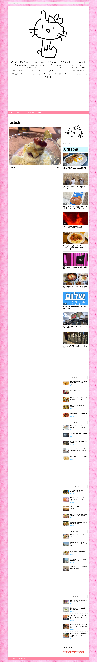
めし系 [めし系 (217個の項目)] (14, 62)
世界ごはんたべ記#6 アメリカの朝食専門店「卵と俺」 (78, 522)
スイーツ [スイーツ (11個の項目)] (13, 67)
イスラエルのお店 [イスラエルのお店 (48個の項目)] (78, 62)
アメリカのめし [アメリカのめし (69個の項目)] (52, 62)
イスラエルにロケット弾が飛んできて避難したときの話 (78, 559)
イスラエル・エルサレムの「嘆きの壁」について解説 (78, 567)
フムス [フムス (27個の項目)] (83, 67)
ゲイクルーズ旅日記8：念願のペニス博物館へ (78, 441)
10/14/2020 (73, 436)
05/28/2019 (73, 452)
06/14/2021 (73, 603)
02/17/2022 (73, 493)
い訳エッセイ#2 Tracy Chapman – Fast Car (79, 507)
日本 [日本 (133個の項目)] (44, 74)
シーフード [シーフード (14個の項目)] (83, 65)
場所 (18, 112)
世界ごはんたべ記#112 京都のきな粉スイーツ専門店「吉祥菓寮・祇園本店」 (78, 626)
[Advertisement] (48, 96)
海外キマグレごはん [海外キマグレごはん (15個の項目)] (73, 74)
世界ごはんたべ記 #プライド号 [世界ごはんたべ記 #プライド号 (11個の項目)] (64, 70)
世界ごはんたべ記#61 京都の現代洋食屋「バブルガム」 (78, 601)
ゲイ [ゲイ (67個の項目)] (50, 65)
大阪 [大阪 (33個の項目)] (20, 74)
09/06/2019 (73, 547)
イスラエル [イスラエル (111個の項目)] (65, 62)
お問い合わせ (31, 112)
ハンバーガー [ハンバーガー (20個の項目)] (63, 67)
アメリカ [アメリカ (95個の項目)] (24, 62)
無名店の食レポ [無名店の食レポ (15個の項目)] (83, 74)
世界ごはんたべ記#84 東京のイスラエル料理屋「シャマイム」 (78, 398)
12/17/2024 (73, 391)
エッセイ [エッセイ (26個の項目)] (38, 65)
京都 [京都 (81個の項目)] (82, 70)
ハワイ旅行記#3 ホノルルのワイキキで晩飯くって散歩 (78, 490)
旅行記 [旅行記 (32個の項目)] (38, 74)
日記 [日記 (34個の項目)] (48, 74)
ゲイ (24, 112)
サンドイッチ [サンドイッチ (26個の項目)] (74, 65)
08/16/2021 (73, 401)
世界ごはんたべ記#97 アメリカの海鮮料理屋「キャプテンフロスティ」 (78, 515)
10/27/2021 (73, 629)
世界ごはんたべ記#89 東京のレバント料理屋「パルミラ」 (78, 406)
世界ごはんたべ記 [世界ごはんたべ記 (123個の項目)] (47, 70)
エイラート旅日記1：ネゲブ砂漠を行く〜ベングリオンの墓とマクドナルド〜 (78, 544)
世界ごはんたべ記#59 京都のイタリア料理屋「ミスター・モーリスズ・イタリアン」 (78, 635)
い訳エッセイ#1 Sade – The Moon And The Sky (78, 434)
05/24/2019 (73, 444)
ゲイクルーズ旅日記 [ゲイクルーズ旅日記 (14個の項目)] (59, 65)
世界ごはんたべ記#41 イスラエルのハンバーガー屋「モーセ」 (78, 535)
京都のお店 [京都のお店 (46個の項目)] (14, 74)
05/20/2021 (73, 562)
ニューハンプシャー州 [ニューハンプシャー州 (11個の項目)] (44, 67)
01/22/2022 (73, 554)
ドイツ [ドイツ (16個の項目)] (36, 67)
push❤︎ (87, 3)
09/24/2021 (73, 517)
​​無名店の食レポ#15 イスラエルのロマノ (78, 413)
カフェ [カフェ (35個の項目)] (45, 65)
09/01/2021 (73, 611)
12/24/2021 (73, 416)
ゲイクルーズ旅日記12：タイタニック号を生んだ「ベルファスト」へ (78, 449)
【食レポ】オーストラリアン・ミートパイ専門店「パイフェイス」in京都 (78, 617)
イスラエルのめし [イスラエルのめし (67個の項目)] (18, 65)
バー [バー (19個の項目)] (69, 67)
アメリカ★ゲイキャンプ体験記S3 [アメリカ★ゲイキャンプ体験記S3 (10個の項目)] (36, 62)
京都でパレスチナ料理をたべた (77, 390)
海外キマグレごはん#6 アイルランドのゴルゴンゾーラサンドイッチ (78, 426)
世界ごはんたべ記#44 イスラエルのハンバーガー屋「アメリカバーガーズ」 (78, 499)
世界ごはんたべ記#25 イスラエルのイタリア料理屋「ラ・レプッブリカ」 (78, 383)
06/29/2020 (73, 570)
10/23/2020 (73, 525)
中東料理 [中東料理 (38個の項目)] (76, 70)
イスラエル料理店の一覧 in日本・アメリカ (78, 552)
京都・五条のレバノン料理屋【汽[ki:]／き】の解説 (78, 608)
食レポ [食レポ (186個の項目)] (48, 77)
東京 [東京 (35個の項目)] (56, 74)
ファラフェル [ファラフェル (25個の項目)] (76, 67)
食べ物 (10, 112)
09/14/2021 (73, 408)
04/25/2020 (73, 459)
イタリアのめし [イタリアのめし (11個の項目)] (30, 65)
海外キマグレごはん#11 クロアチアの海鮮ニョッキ (78, 457)
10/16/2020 (73, 509)
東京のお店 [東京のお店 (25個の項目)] (62, 74)
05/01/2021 (73, 538)
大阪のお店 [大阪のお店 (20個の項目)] (27, 74)
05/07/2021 (73, 502)
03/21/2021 (73, 385)
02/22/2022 (73, 620)
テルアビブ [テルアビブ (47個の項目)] (29, 67)
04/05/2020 (73, 429)
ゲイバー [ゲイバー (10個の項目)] (67, 65)
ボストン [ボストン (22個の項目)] (15, 70)
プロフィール (41, 112)
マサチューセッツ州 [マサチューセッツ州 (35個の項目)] (26, 70)
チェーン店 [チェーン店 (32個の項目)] (20, 67)
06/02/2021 (73, 638)
